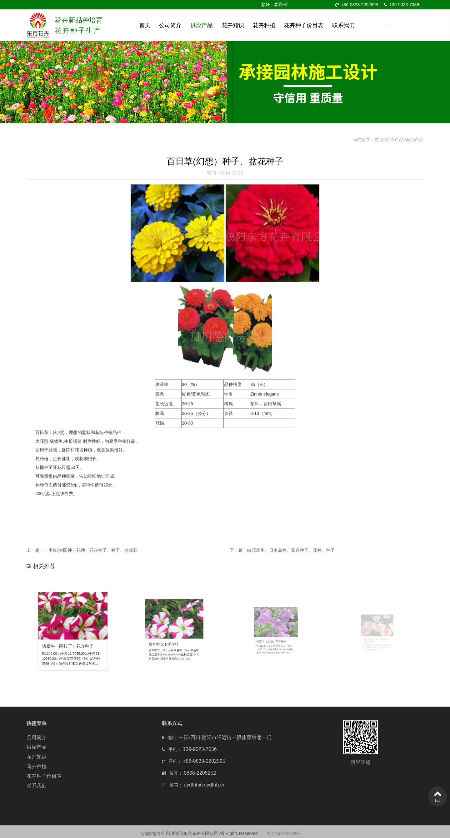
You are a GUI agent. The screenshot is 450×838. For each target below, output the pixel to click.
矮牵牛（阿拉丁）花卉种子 (69, 641)
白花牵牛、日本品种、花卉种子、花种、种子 (291, 554)
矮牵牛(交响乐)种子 (169, 639)
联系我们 (343, 25)
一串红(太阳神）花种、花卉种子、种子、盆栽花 (91, 554)
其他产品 (414, 139)
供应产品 (201, 25)
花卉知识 (233, 25)
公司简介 (170, 25)
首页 (144, 25)
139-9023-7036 (401, 4)
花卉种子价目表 (303, 25)
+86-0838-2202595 (356, 4)
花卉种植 (264, 25)
